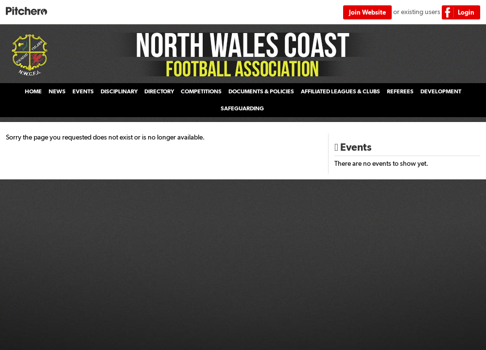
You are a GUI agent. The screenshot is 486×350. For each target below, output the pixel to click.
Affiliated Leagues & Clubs (340, 91)
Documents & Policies (261, 91)
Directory (159, 91)
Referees (400, 91)
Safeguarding (242, 108)
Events (83, 91)
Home (33, 91)
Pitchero (26, 11)
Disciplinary (119, 91)
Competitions (201, 91)
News (57, 91)
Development (440, 91)
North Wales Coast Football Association (243, 54)
